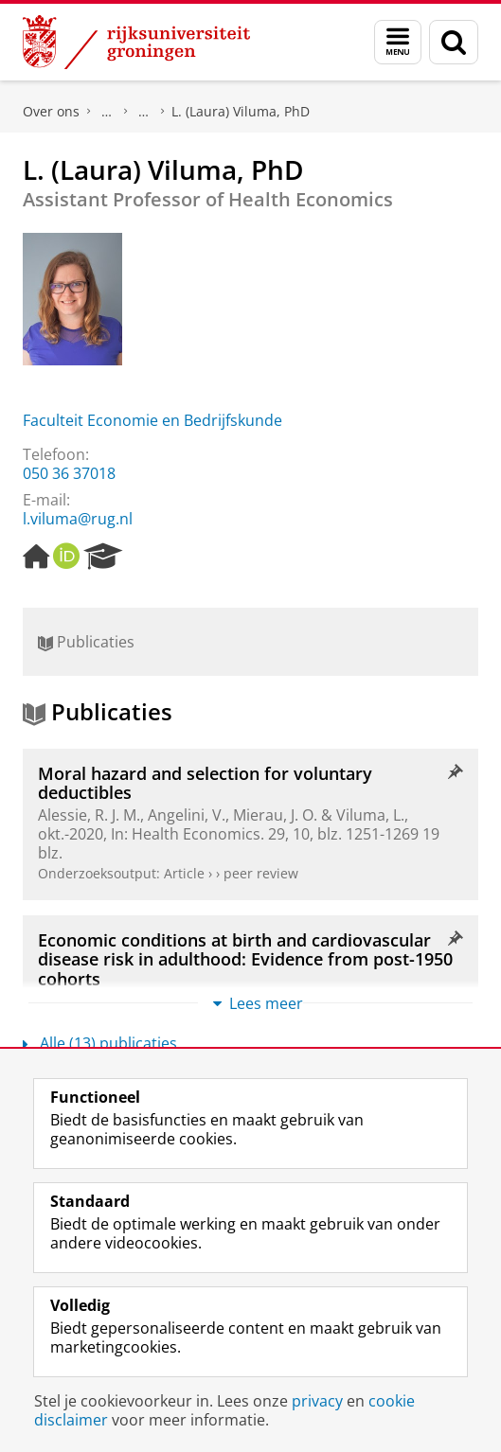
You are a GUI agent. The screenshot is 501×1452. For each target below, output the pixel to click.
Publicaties (86, 641)
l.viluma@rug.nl (78, 518)
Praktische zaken (107, 111)
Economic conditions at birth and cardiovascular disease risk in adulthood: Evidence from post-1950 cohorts (245, 959)
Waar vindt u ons (143, 111)
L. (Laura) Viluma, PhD (240, 111)
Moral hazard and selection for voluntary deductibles (205, 783)
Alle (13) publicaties (100, 1043)
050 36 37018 (69, 473)
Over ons (51, 111)
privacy (317, 1400)
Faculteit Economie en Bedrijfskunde (152, 420)
